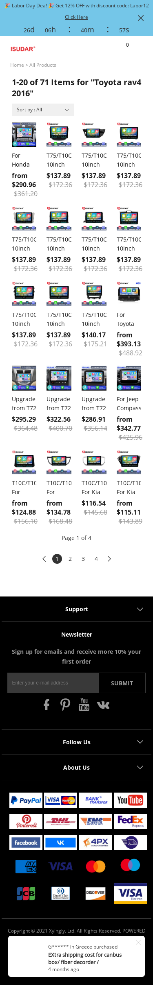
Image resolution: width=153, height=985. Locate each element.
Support (76, 609)
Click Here (76, 17)
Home (17, 64)
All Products (42, 64)
